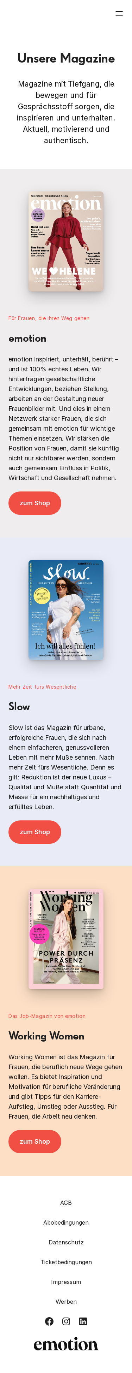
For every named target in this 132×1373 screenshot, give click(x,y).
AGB (66, 1202)
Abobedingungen (66, 1222)
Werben (66, 1301)
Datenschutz (66, 1242)
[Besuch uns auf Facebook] (49, 1321)
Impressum (66, 1281)
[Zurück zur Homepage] (35, 13)
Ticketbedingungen (66, 1262)
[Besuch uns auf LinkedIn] (83, 1321)
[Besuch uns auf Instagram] (66, 1321)
